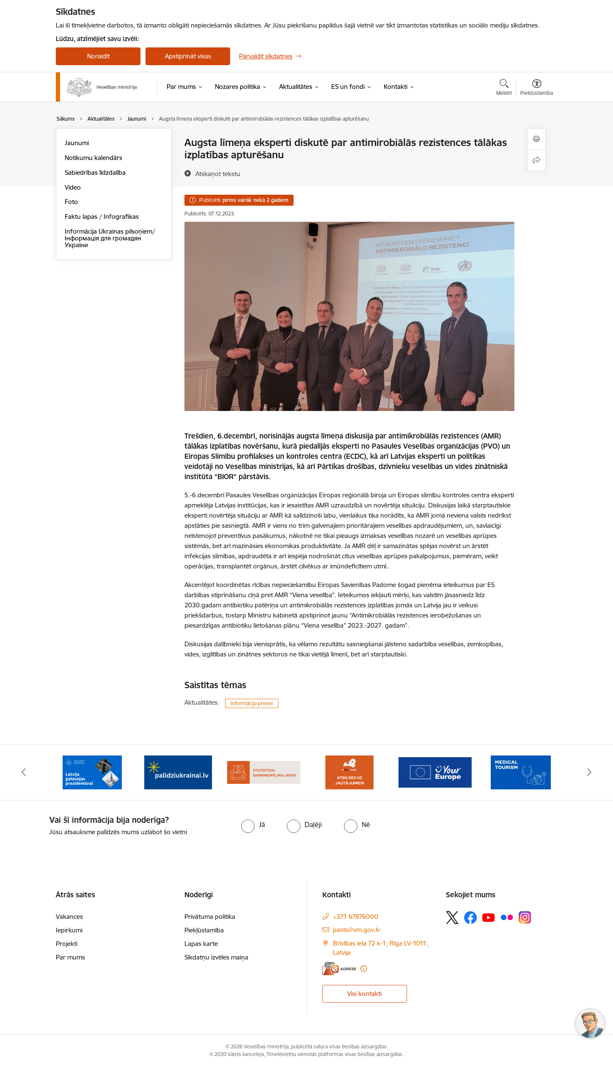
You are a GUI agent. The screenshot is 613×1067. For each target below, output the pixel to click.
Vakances (69, 917)
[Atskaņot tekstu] (217, 173)
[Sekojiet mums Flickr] (506, 917)
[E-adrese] (339, 969)
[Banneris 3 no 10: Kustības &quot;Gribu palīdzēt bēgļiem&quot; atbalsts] (178, 772)
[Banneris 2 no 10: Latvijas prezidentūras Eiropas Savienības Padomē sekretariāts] (92, 772)
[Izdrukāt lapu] (536, 139)
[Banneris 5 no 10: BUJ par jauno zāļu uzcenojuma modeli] (349, 772)
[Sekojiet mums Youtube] (488, 917)
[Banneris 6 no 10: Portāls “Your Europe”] (435, 772)
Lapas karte (201, 944)
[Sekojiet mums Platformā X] (452, 917)
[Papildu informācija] (363, 968)
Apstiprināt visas (188, 56)
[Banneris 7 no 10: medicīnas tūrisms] (521, 772)
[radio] (253, 824)
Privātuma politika (209, 917)
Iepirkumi (69, 930)
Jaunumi (77, 143)
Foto (71, 202)
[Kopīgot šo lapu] (536, 160)
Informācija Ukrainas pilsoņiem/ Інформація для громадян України (110, 238)
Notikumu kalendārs (93, 158)
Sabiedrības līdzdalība (95, 172)
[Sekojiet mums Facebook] (470, 917)
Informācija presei (252, 703)
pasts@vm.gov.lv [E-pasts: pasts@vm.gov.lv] (356, 930)
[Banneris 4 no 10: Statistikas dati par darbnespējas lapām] (263, 772)
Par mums (70, 957)
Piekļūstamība (204, 930)
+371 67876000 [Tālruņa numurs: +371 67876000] (355, 917)
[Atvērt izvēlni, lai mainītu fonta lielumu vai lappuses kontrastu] (536, 88)
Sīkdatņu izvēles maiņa (216, 957)
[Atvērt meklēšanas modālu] (504, 88)
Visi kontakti (364, 994)
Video (73, 187)
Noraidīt (98, 56)
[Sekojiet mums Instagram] (525, 917)
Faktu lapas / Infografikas (102, 216)
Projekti (66, 944)
